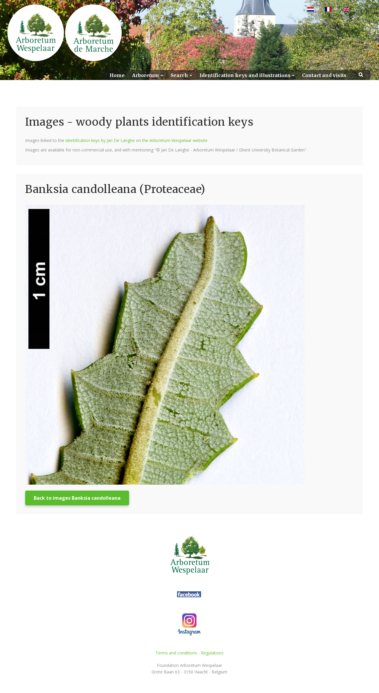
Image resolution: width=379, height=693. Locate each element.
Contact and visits (324, 75)
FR (336, 9)
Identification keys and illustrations (245, 75)
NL (318, 9)
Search (179, 75)
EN (354, 9)
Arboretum (145, 75)
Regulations (212, 653)
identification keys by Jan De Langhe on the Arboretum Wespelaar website (136, 140)
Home (117, 75)
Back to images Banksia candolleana (77, 498)
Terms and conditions (176, 653)
